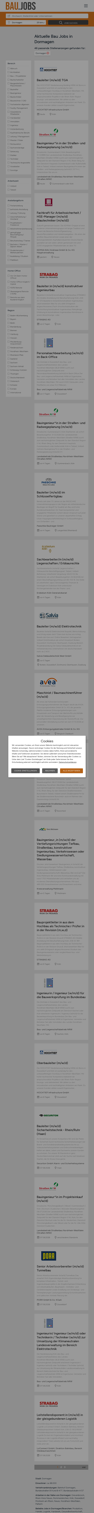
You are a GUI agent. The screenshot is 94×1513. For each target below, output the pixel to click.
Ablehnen (50, 771)
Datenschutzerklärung (67, 762)
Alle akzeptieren (71, 771)
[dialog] (47, 756)
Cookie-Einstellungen (25, 771)
